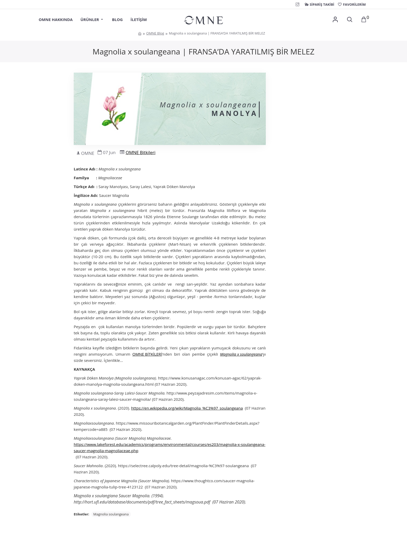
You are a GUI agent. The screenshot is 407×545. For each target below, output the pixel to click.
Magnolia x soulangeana (241, 354)
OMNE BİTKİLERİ (147, 354)
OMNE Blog (155, 33)
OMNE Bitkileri (140, 152)
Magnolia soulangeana (111, 514)
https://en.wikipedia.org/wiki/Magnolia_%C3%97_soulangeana (187, 408)
